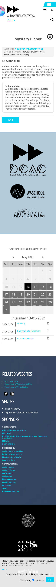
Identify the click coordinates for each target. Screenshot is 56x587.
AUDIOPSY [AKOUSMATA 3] (29, 48)
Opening (21, 323)
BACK (10, 120)
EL (52, 9)
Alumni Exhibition (25, 338)
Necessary (26, 580)
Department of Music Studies (16, 387)
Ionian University (11, 381)
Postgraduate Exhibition (28, 330)
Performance (40, 580)
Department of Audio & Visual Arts (18, 384)
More (4, 569)
